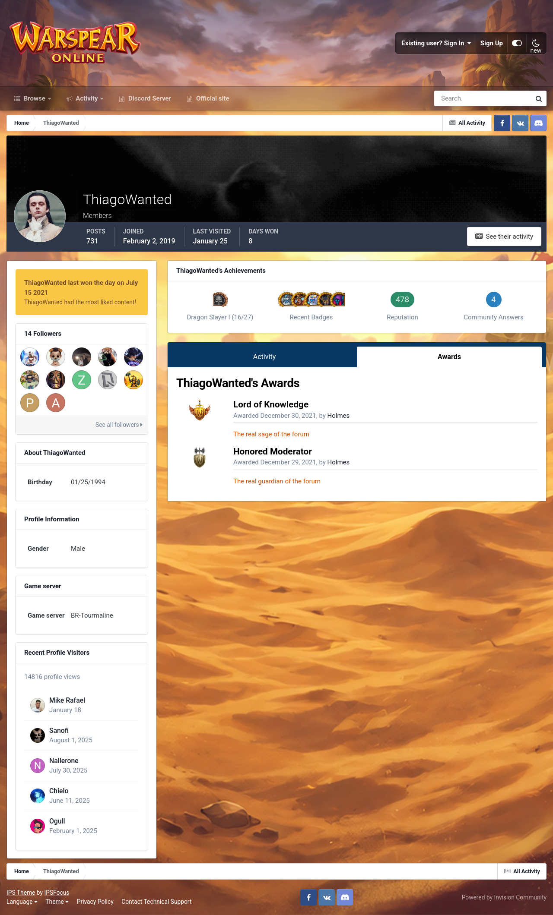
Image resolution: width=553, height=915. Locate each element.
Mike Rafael (67, 700)
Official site (211, 98)
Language (22, 901)
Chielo (58, 791)
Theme (57, 901)
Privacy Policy (95, 901)
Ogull (57, 821)
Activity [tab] (264, 357)
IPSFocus (56, 892)
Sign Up (491, 43)
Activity (87, 98)
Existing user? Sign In (436, 43)
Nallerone (64, 761)
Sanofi (59, 730)
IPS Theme (20, 892)
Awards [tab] (449, 357)
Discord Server (149, 98)
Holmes (338, 416)
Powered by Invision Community (504, 897)
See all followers (119, 424)
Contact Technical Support (156, 901)
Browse (34, 98)
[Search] (452, 98)
